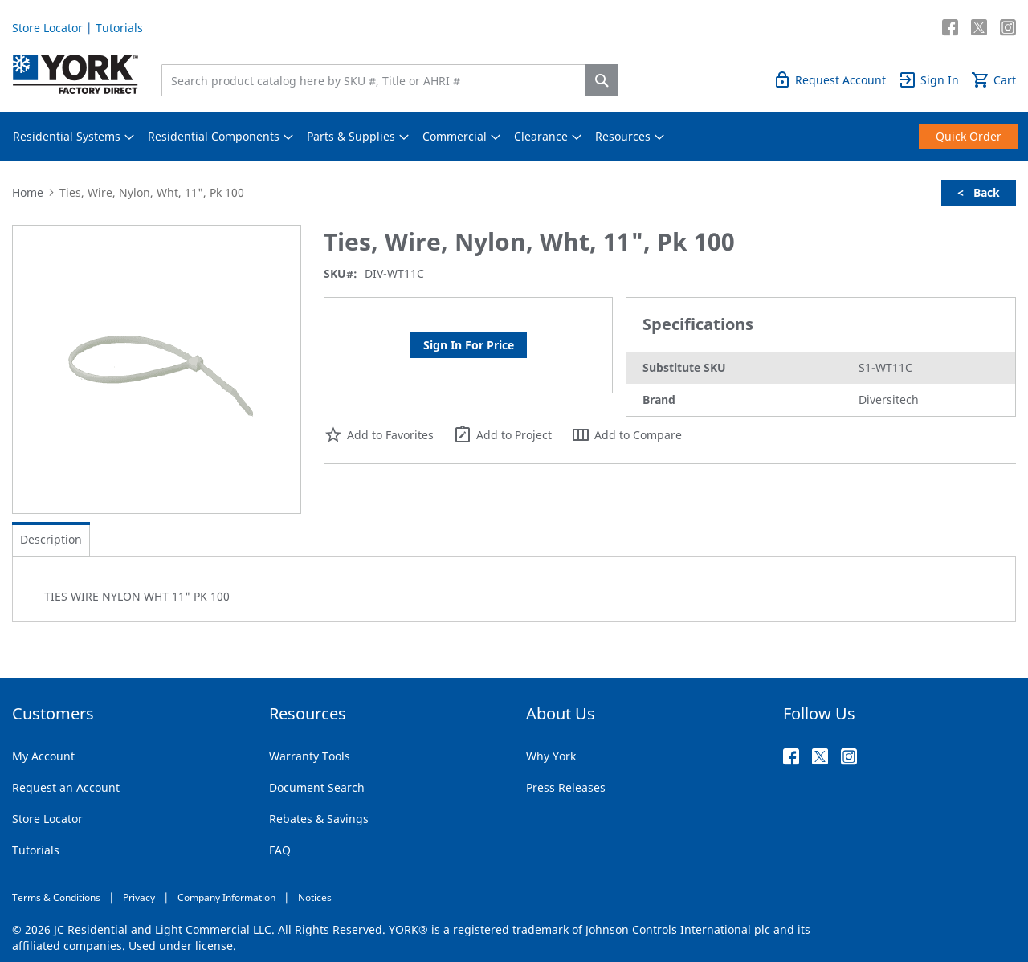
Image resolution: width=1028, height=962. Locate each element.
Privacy (139, 897)
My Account (43, 756)
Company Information (226, 897)
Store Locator (47, 27)
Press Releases (566, 787)
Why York (551, 756)
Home (27, 192)
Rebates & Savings (319, 818)
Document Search (317, 787)
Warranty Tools (309, 756)
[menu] (514, 136)
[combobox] (377, 80)
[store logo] (75, 74)
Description (51, 539)
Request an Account (66, 787)
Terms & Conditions (56, 897)
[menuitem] (66, 136)
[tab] (51, 539)
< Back (978, 192)
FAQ (280, 850)
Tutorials (119, 27)
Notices (315, 897)
